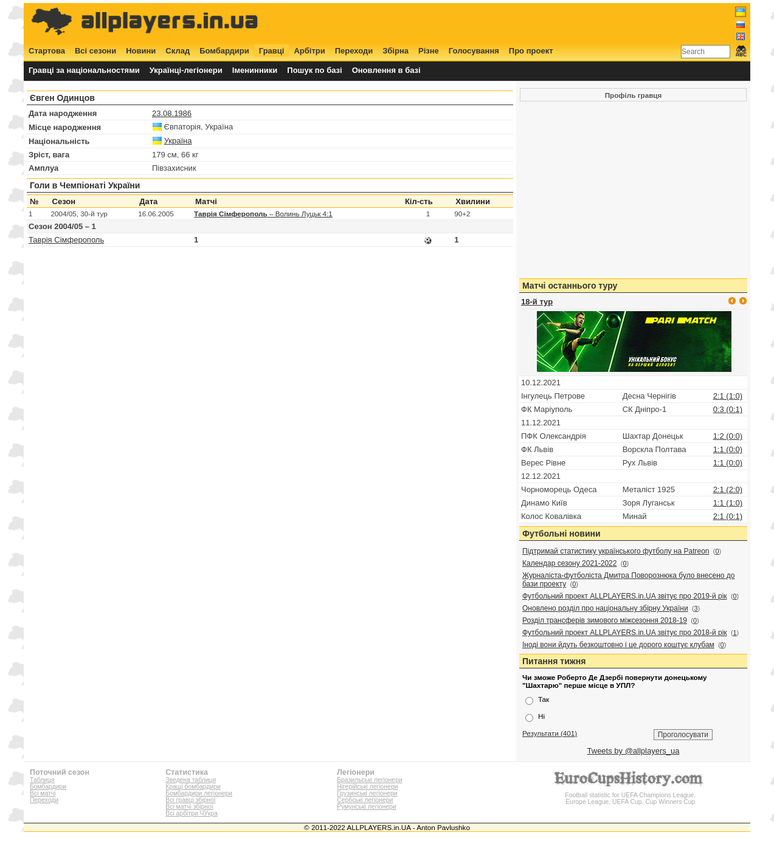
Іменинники (255, 70)
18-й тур (537, 301)
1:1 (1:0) (727, 502)
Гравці (272, 50)
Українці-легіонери (186, 70)
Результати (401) (549, 733)
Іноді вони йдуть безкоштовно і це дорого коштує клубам (618, 644)
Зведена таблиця (190, 780)
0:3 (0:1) (727, 409)
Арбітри (309, 50)
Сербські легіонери (365, 800)
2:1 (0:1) (727, 516)
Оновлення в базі (386, 70)
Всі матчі (43, 793)
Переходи (354, 50)
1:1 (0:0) (727, 449)
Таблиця (42, 780)
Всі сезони (95, 50)
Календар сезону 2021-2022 (569, 563)
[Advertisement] (525, 22)
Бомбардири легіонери (198, 793)
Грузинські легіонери (367, 793)
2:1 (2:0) (727, 489)
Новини (141, 50)
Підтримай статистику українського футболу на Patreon (616, 551)
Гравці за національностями (84, 70)
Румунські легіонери (366, 806)
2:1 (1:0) (727, 395)
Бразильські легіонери (369, 780)
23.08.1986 (172, 113)
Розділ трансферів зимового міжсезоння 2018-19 (604, 620)
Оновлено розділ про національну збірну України (605, 608)
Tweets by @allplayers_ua (633, 750)
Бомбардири (224, 50)
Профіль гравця (633, 95)
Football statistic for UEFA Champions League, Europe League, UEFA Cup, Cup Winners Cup (630, 795)
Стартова (47, 50)
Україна (178, 140)
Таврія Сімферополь (66, 239)
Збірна (395, 50)
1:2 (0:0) (727, 436)
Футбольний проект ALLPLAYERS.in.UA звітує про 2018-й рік (624, 632)
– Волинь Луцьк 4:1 (263, 214)
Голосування (474, 50)
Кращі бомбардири (193, 786)
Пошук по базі (314, 70)
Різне (428, 50)
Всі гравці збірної (190, 800)
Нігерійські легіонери (367, 786)
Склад (177, 50)
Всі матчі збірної (189, 806)
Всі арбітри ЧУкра (191, 813)
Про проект (531, 50)
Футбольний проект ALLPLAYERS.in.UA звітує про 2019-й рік (624, 596)
